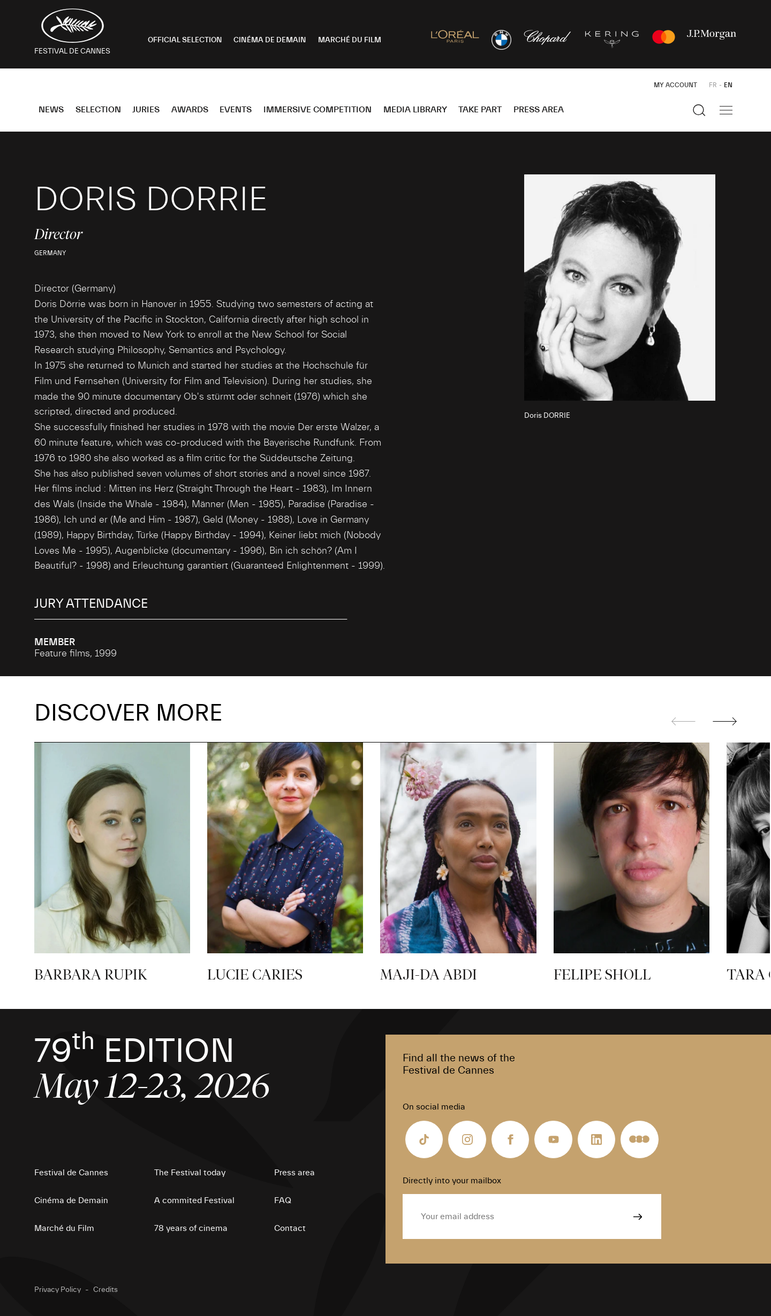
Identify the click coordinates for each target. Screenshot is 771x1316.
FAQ (282, 1200)
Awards (189, 109)
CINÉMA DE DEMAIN (269, 40)
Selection (98, 109)
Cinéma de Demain (71, 1200)
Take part (480, 109)
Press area (538, 109)
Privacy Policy (57, 1290)
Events (236, 109)
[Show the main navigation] (726, 110)
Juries (146, 109)
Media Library (415, 109)
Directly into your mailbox (452, 1180)
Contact (290, 1228)
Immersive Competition (317, 109)
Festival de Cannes (71, 1172)
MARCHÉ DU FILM (349, 40)
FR (713, 85)
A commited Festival (194, 1200)
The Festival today (189, 1172)
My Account (675, 85)
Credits (105, 1290)
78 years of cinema (191, 1228)
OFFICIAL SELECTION (185, 40)
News (51, 109)
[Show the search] (699, 110)
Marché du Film (64, 1228)
